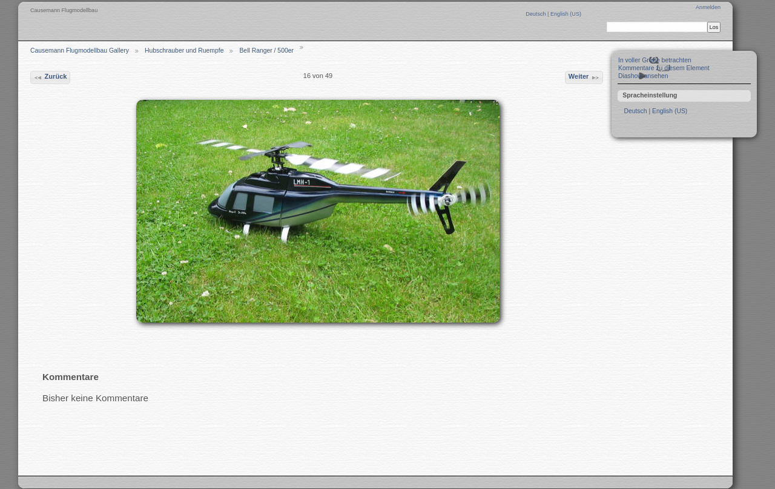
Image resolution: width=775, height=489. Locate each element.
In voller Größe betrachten (654, 60)
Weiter (584, 77)
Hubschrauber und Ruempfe (184, 50)
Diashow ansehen (643, 76)
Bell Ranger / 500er (266, 50)
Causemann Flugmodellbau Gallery (79, 50)
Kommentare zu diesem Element (664, 68)
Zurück (50, 77)
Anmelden (708, 7)
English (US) (565, 14)
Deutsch (536, 14)
